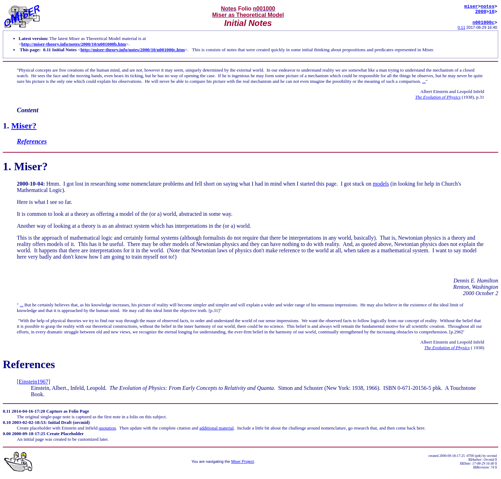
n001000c (483, 25)
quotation (107, 431)
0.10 (7, 425)
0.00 (7, 436)
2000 (480, 13)
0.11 (462, 30)
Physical (26, 73)
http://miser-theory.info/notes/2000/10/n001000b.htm (73, 47)
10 (492, 13)
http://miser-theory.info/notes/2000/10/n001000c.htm (132, 52)
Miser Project (242, 465)
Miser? (23, 128)
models (381, 187)
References (32, 144)
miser (471, 7)
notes (487, 7)
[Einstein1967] (33, 385)
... (424, 84)
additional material (216, 431)
